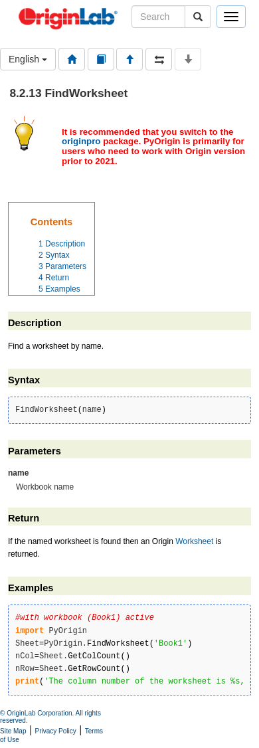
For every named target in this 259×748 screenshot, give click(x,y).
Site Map (13, 731)
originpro (81, 141)
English (28, 59)
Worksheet (194, 541)
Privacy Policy (55, 731)
